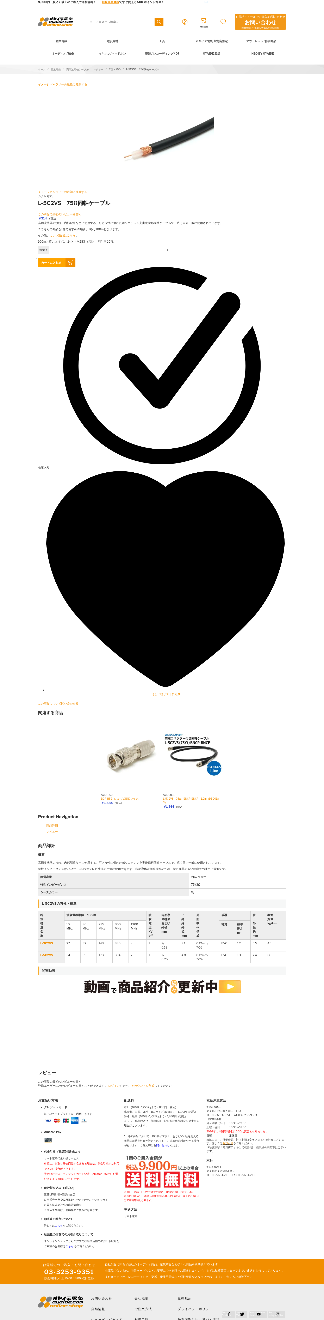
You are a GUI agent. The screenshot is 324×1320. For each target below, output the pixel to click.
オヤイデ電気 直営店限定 (211, 41)
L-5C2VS (46, 955)
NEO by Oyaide (262, 53)
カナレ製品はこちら (63, 235)
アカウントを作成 (142, 1085)
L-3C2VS (46, 943)
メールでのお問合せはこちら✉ (187, 2)
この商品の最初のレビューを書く (59, 214)
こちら (59, 1225)
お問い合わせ (101, 1298)
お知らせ (228, 1143)
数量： (43, 250)
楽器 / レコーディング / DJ (162, 53)
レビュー (52, 831)
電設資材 (112, 41)
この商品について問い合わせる (58, 703)
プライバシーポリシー (195, 1309)
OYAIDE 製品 (211, 53)
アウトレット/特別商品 (261, 41)
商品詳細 (52, 825)
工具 (162, 41)
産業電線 (61, 41)
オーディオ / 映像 (63, 53)
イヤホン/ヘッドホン (112, 53)
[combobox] (125, 22)
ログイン (114, 1085)
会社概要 (142, 1298)
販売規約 (185, 1298)
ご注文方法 (143, 1309)
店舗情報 (98, 1309)
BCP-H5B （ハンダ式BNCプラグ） (121, 798)
